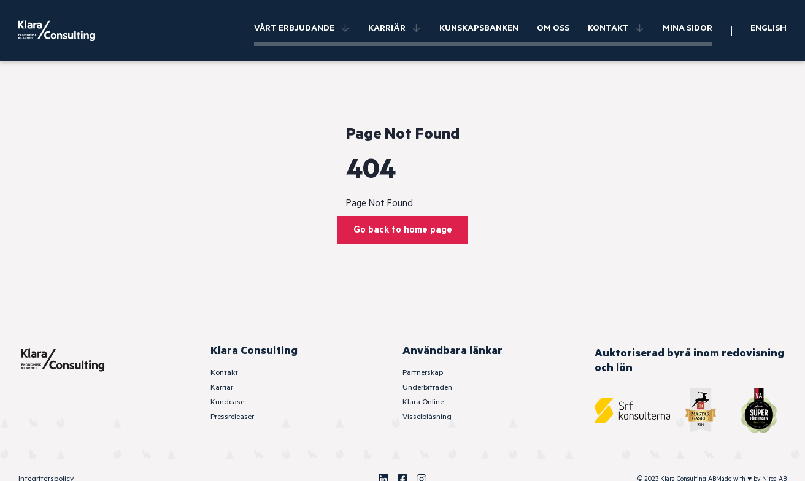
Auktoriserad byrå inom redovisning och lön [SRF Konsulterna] (689, 360)
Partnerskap (422, 372)
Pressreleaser (232, 416)
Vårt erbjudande (302, 28)
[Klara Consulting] (64, 30)
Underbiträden (427, 387)
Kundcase (227, 402)
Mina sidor (687, 28)
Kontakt (616, 28)
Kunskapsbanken (478, 28)
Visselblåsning (427, 416)
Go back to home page (402, 230)
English (768, 28)
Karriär (394, 28)
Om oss (553, 28)
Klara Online (423, 402)
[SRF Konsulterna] (632, 410)
